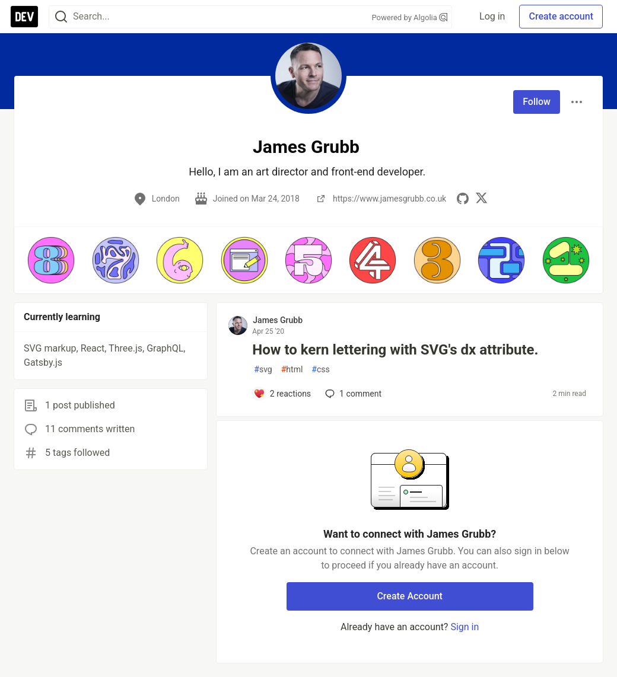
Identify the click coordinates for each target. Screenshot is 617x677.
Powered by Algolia (409, 17)
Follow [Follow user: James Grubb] (537, 101)
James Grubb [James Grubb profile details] (278, 320)
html (292, 369)
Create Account (410, 596)
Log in (492, 16)
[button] (51, 260)
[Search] (61, 17)
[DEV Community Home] (24, 16)
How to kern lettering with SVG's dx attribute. (395, 349)
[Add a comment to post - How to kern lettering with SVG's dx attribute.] (282, 393)
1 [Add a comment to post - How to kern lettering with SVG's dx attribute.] (352, 394)
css (320, 369)
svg (263, 369)
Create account (561, 16)
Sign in (464, 627)
